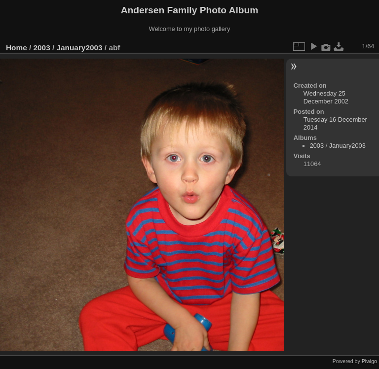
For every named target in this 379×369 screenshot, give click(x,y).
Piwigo (369, 361)
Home (16, 47)
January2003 (79, 47)
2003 (42, 47)
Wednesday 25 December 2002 (325, 97)
